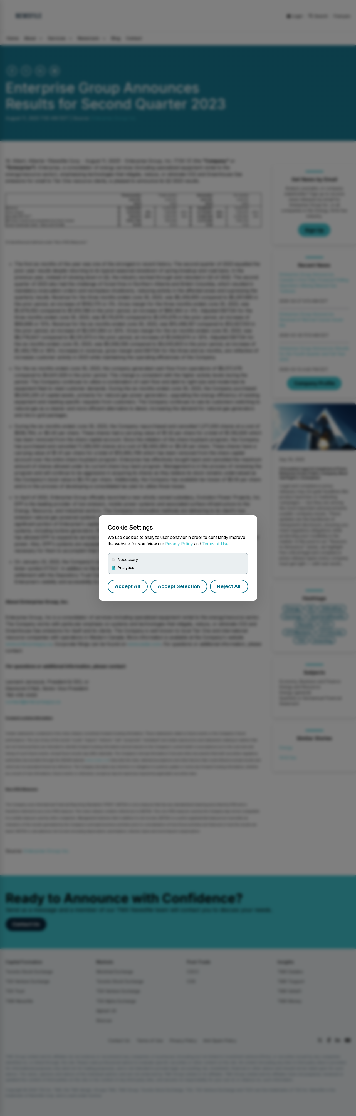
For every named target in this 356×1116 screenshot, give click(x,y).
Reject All (229, 586)
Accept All (127, 586)
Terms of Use (215, 543)
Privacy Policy (179, 543)
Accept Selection (179, 586)
